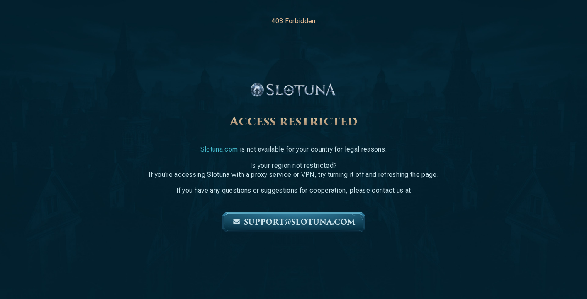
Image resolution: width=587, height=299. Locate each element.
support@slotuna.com (293, 222)
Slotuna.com (219, 149)
